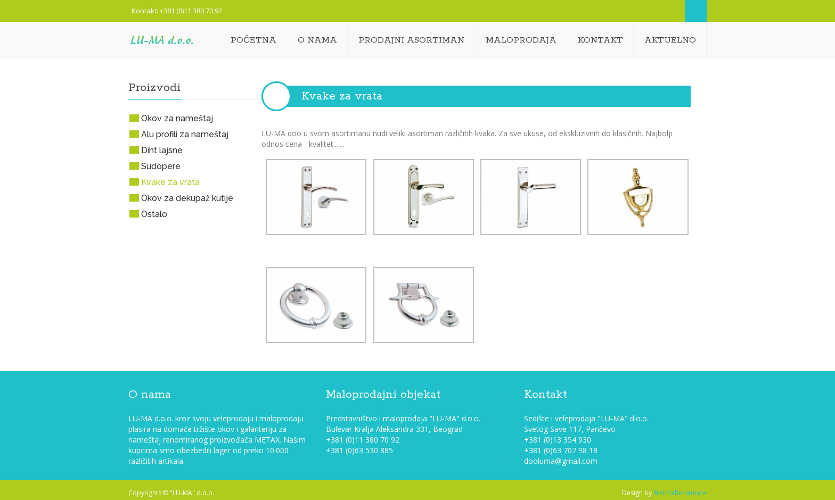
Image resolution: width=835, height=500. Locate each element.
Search (696, 11)
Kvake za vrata (341, 96)
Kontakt (600, 40)
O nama (317, 40)
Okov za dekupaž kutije (187, 198)
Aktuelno (670, 40)
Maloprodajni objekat (383, 394)
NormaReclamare (680, 492)
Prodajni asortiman (411, 40)
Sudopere (161, 166)
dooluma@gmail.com (560, 461)
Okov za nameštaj (177, 118)
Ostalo (154, 214)
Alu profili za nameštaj (184, 134)
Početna (253, 40)
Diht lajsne (162, 150)
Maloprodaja (521, 40)
